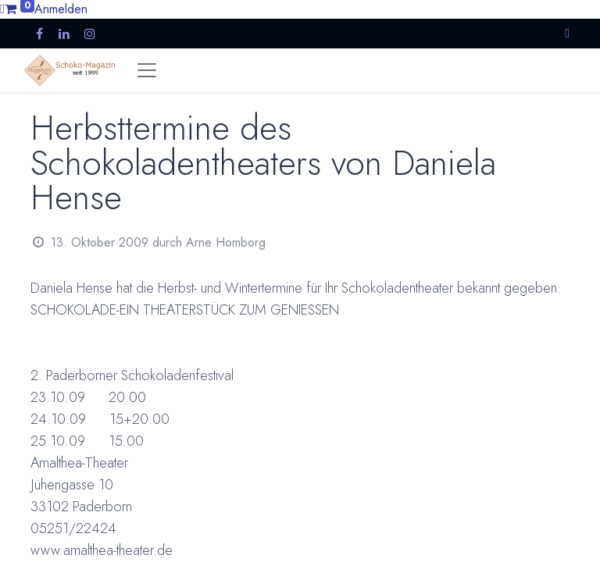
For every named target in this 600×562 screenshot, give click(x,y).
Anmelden (61, 9)
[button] (567, 33)
